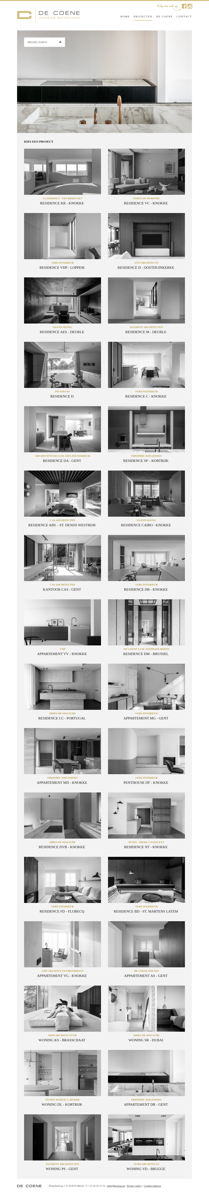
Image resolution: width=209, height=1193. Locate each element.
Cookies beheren (152, 1185)
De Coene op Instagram (190, 6)
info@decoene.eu (116, 1185)
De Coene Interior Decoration (48, 15)
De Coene (164, 16)
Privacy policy (134, 1185)
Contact (184, 16)
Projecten (143, 16)
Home (125, 16)
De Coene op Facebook (184, 6)
